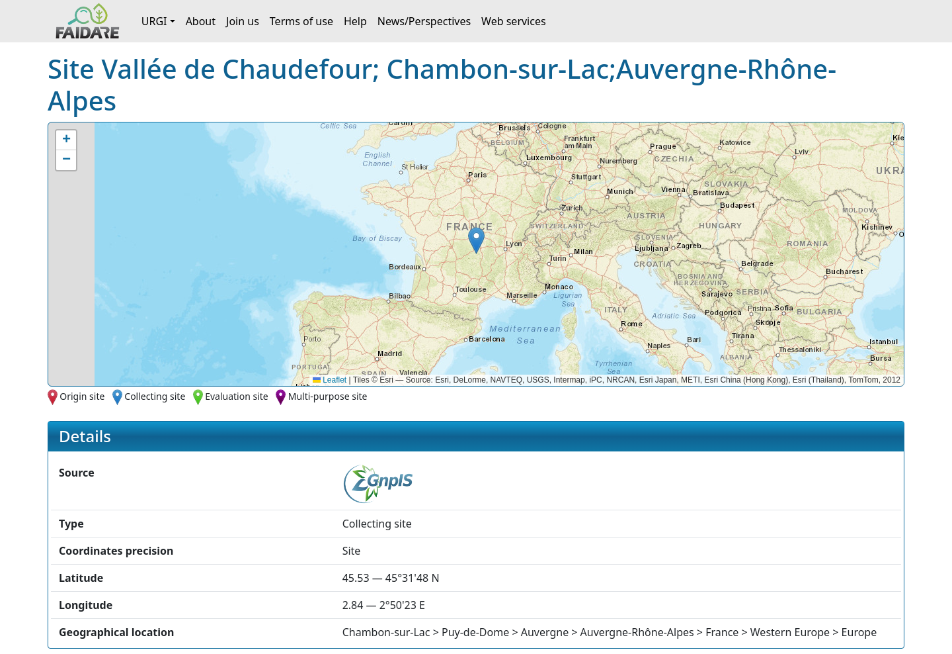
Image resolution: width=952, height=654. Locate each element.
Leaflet (329, 380)
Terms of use (301, 21)
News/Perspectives (424, 21)
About (201, 21)
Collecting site (154, 396)
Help (355, 21)
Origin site (82, 396)
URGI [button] (154, 21)
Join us (242, 21)
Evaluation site (236, 396)
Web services (513, 21)
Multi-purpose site (328, 396)
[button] (476, 240)
